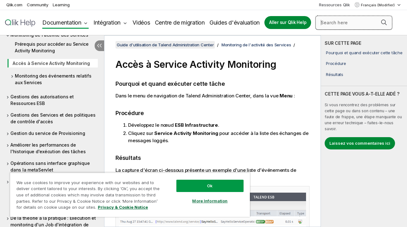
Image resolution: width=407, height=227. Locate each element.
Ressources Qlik (334, 4)
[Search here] (354, 22)
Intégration (107, 22)
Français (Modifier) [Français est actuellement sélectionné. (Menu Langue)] (378, 5)
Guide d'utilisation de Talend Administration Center (165, 44)
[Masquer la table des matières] (99, 45)
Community (38, 4)
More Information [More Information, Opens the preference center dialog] (206, 196)
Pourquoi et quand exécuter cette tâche (364, 52)
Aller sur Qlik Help (287, 22)
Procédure (336, 63)
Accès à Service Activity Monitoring (51, 63)
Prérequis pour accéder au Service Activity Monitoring (52, 47)
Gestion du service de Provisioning (47, 133)
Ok (206, 180)
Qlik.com (14, 4)
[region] (128, 192)
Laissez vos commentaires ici (359, 143)
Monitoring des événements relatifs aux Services (53, 79)
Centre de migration (180, 22)
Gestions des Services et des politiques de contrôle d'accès (52, 118)
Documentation (61, 22)
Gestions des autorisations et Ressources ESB (42, 100)
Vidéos (141, 22)
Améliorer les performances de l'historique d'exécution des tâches (48, 148)
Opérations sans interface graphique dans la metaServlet (50, 166)
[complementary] (364, 131)
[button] (384, 22)
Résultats (334, 74)
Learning (61, 4)
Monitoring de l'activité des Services (256, 44)
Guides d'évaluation (234, 22)
